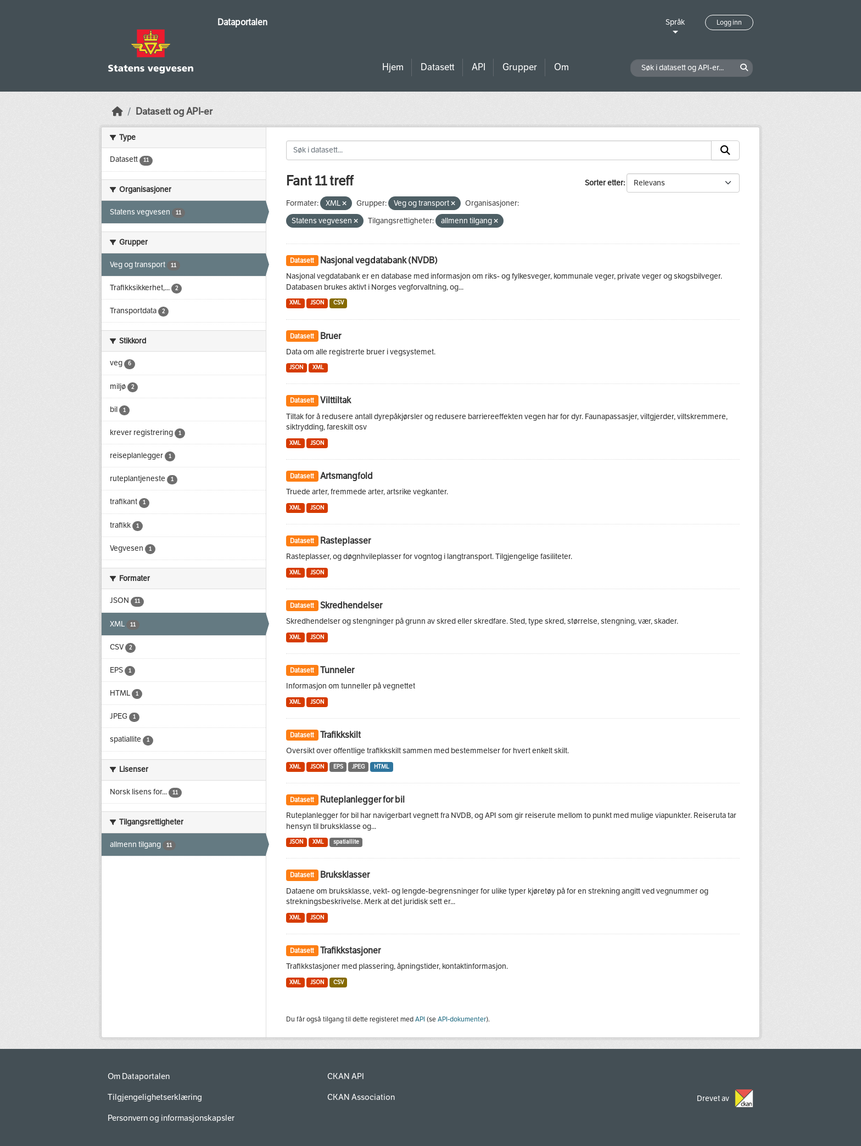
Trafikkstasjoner (350, 950)
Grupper (519, 67)
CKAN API (345, 1076)
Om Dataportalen (139, 1076)
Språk (675, 22)
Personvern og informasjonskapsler (171, 1118)
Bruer (330, 336)
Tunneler (337, 670)
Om (561, 67)
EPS (338, 766)
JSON (317, 302)
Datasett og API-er (174, 111)
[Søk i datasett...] (499, 150)
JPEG (358, 766)
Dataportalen (242, 22)
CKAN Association (361, 1097)
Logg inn (729, 22)
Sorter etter (604, 183)
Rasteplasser (345, 540)
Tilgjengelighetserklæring (155, 1097)
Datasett (438, 67)
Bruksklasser (345, 875)
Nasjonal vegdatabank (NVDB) (379, 260)
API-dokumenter (462, 1019)
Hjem (393, 67)
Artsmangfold (346, 476)
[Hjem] (117, 111)
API (478, 67)
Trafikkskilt (340, 735)
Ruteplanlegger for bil (362, 799)
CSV (338, 302)
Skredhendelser (351, 605)
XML (295, 302)
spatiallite (346, 841)
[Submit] (725, 150)
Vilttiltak (335, 400)
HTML (381, 766)
